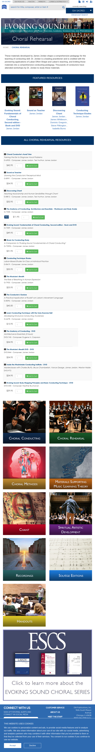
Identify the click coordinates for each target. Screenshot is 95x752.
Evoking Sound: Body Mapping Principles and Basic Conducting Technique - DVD (40, 383)
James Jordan (12, 108)
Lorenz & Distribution (58, 1)
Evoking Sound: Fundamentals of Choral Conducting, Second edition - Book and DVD (42, 225)
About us (55, 712)
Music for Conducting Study (18, 240)
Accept (13, 745)
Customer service (55, 708)
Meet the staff (55, 717)
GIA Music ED (19, 1)
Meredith (41, 1)
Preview (7, 217)
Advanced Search (79, 15)
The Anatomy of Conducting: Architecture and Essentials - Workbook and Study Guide (42, 209)
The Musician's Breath (15, 276)
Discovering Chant (14, 191)
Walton (31, 1)
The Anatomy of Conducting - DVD (21, 331)
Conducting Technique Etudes (19, 258)
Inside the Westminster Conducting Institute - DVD (27, 364)
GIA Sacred (6, 1)
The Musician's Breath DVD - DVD (20, 349)
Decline (32, 745)
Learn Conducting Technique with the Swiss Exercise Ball (29, 313)
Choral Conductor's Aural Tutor (19, 154)
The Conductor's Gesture (17, 295)
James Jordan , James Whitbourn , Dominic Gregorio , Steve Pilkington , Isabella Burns (59, 108)
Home (6, 47)
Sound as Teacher (14, 172)
